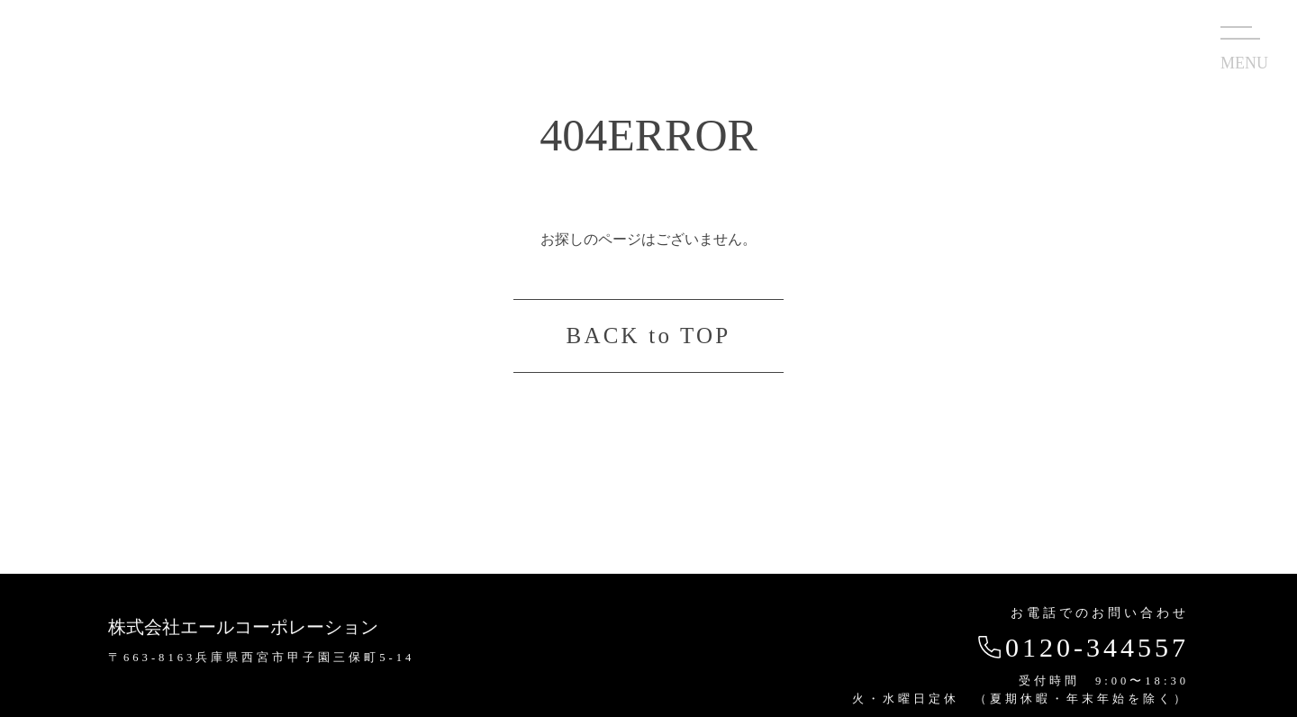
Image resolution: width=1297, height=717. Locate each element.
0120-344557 (1081, 647)
